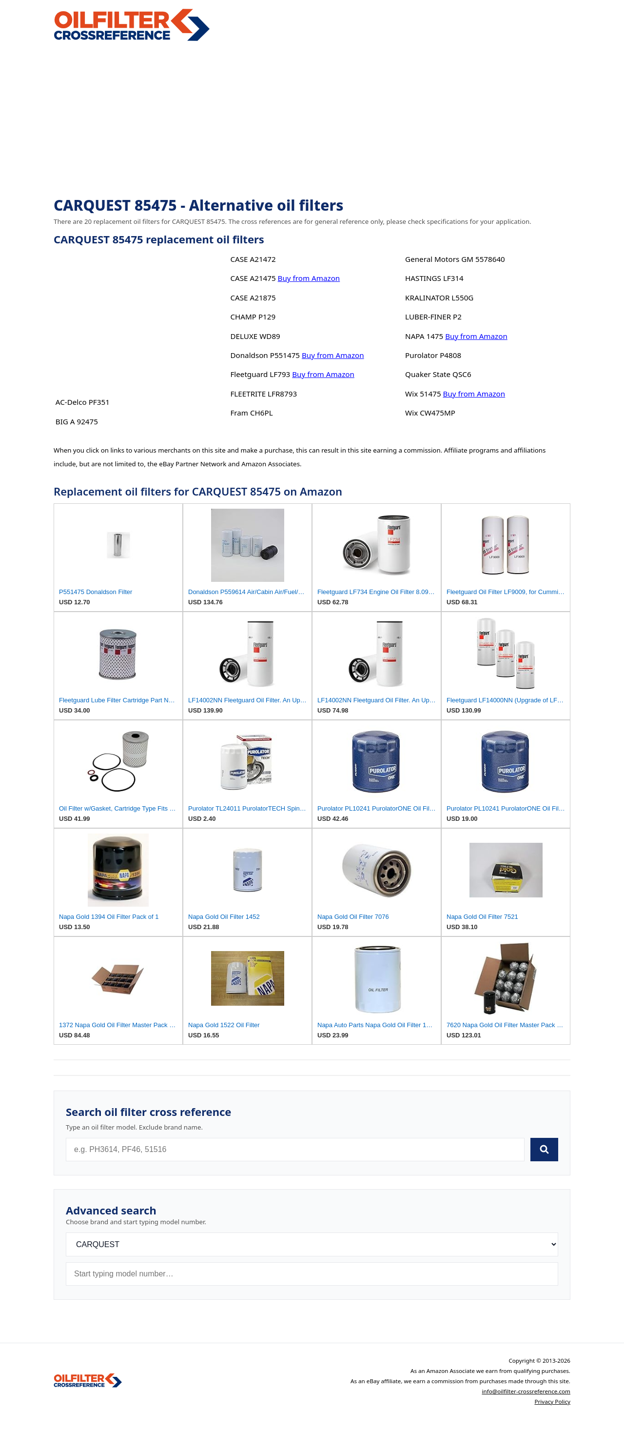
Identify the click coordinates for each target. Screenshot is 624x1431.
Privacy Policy (552, 1401)
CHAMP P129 (252, 316)
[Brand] (312, 1244)
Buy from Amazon (309, 278)
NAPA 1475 (424, 336)
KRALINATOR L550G (439, 297)
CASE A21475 (252, 278)
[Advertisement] (312, 120)
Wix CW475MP (430, 412)
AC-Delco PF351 (83, 402)
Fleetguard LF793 (260, 374)
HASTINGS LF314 (434, 278)
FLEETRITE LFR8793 (263, 393)
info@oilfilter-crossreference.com (526, 1391)
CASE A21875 (252, 297)
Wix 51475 (423, 393)
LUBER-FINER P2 (433, 316)
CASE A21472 (252, 259)
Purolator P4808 (433, 355)
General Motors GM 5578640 (455, 259)
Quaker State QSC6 (438, 374)
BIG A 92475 (77, 421)
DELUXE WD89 (255, 336)
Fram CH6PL (251, 412)
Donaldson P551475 (265, 355)
